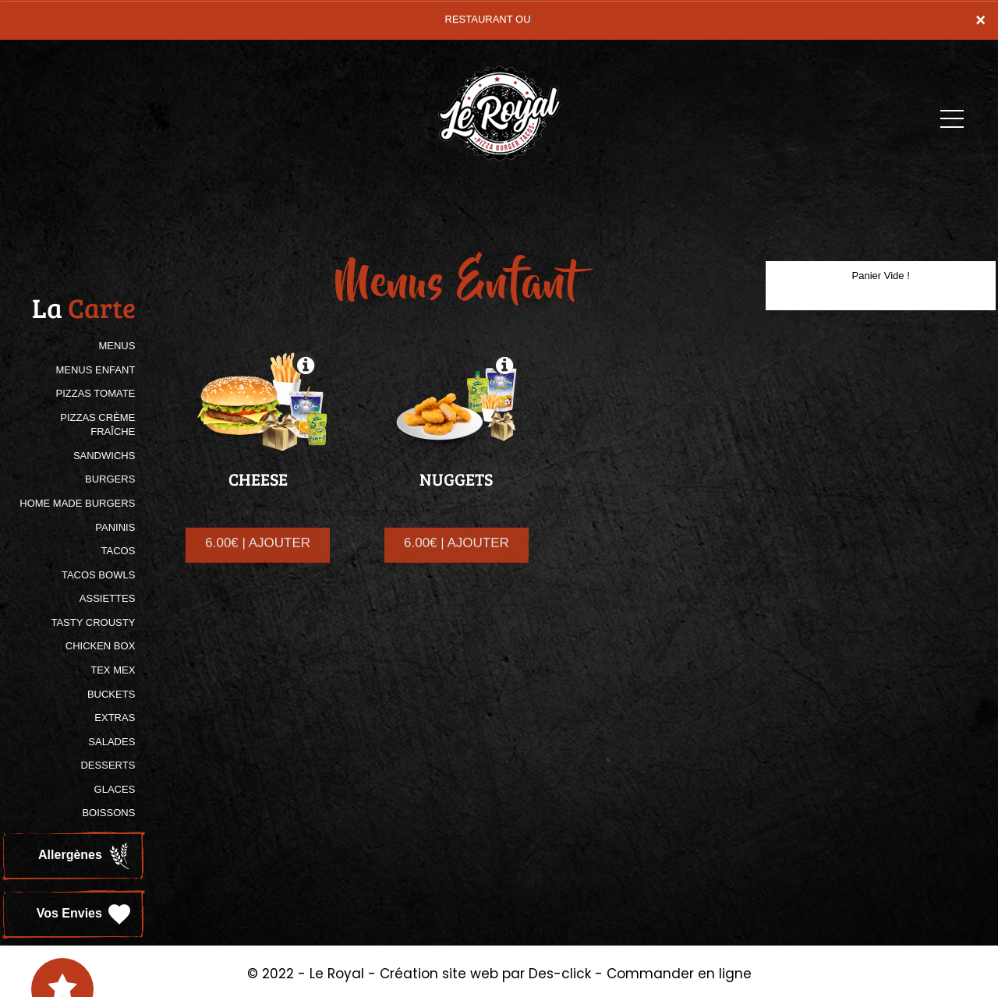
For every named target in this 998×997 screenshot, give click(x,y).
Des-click (560, 973)
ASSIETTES (108, 598)
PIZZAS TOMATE (95, 393)
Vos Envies (85, 914)
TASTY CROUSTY (93, 622)
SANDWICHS (104, 455)
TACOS (118, 551)
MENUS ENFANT (95, 370)
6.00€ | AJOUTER (257, 555)
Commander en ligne (679, 973)
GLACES (115, 789)
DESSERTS (107, 765)
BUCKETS (111, 694)
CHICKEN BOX (100, 646)
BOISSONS (108, 812)
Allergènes (85, 856)
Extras (114, 717)
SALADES (111, 742)
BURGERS (110, 479)
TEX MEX (112, 670)
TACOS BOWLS (98, 575)
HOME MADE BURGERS (77, 503)
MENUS (116, 346)
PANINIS (115, 527)
